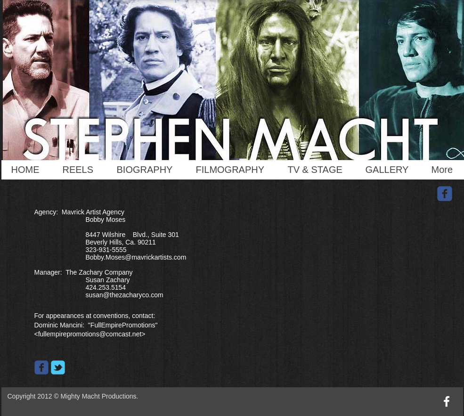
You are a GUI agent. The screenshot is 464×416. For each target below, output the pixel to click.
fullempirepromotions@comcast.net (90, 334)
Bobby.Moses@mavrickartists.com (135, 257)
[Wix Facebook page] (41, 367)
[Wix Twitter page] (58, 367)
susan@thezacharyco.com (124, 295)
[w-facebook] (447, 401)
